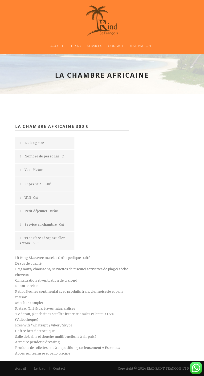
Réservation (140, 46)
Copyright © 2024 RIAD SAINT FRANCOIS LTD (153, 369)
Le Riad (75, 46)
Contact (115, 46)
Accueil (57, 46)
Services (94, 46)
